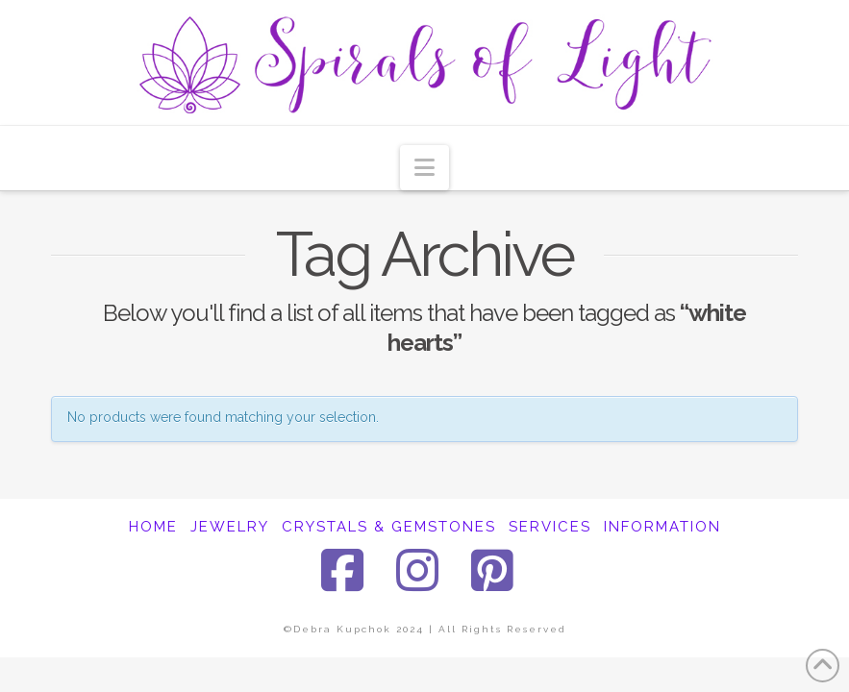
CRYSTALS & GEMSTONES (389, 526)
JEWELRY (229, 526)
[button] (424, 167)
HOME (153, 526)
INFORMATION (662, 526)
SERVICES (550, 526)
